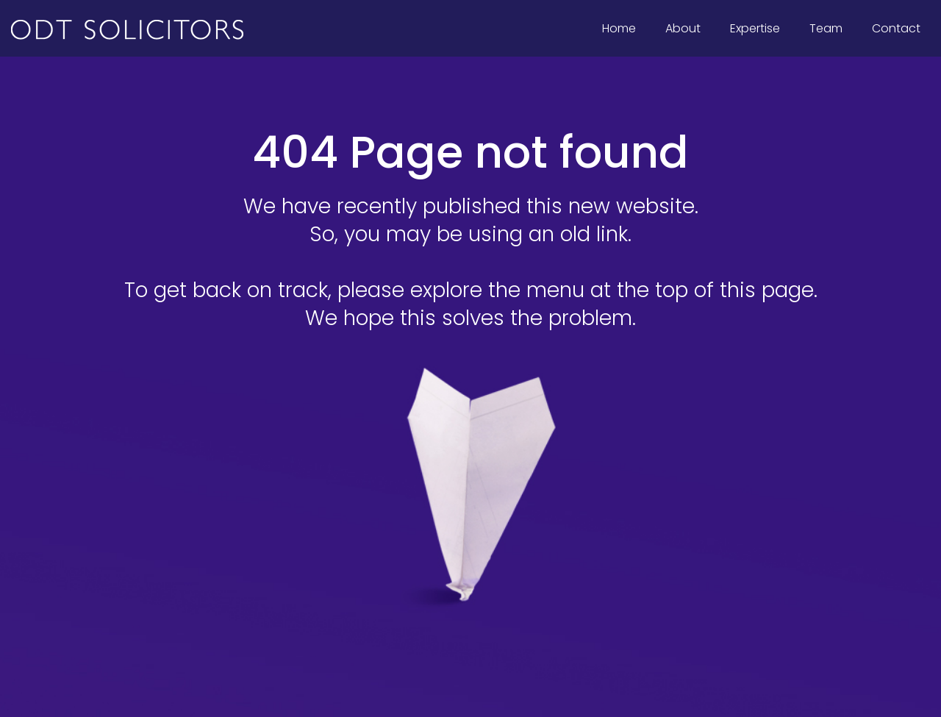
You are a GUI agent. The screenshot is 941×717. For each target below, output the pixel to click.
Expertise (759, 25)
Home (619, 28)
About (683, 28)
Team (825, 28)
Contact (896, 28)
